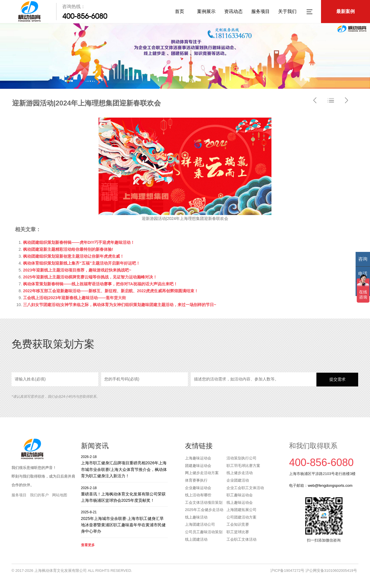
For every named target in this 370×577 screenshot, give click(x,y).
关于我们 (287, 11)
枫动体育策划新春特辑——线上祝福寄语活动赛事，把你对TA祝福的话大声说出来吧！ (100, 284)
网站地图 (59, 495)
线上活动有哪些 (198, 495)
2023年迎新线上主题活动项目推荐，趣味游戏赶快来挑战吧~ (77, 270)
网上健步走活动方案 (202, 473)
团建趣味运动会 (198, 465)
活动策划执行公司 (241, 458)
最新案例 (345, 11)
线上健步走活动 (239, 473)
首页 (179, 11)
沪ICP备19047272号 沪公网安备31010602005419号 (313, 570)
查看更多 (88, 545)
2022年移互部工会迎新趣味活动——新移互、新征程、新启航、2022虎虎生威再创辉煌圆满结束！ (110, 290)
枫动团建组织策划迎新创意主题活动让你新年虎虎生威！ (73, 256)
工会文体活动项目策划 (203, 502)
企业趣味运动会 (198, 488)
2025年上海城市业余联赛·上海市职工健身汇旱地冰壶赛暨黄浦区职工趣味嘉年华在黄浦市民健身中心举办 (124, 521)
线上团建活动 (196, 539)
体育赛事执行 (196, 480)
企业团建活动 (237, 480)
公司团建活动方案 (241, 517)
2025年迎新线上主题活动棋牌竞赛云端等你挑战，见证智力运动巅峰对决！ (90, 277)
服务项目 (260, 11)
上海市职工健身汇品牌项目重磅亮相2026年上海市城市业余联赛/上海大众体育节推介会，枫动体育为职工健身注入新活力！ (124, 466)
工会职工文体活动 (241, 539)
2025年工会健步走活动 (204, 510)
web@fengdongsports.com (330, 485)
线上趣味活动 (196, 517)
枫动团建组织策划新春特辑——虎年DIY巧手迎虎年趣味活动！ (79, 242)
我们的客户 (39, 495)
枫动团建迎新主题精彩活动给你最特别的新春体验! (68, 249)
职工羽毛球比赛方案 (243, 465)
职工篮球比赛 (237, 532)
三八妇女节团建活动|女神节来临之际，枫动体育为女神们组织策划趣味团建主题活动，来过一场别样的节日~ (119, 304)
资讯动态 (233, 11)
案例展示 (206, 11)
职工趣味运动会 (239, 495)
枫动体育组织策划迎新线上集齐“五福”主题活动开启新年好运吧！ (81, 263)
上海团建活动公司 (200, 524)
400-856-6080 (84, 16)
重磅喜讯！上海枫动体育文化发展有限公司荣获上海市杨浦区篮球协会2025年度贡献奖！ (124, 494)
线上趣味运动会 (239, 502)
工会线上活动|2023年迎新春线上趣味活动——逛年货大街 (74, 297)
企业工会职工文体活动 (245, 488)
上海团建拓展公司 (241, 510)
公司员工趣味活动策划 (203, 532)
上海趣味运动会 (198, 458)
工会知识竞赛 (237, 524)
